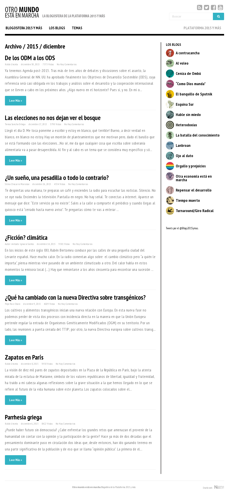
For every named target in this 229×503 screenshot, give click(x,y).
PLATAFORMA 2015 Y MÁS (202, 27)
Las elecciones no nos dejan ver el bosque (53, 118)
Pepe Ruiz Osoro (12, 303)
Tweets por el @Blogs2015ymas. (182, 228)
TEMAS (77, 27)
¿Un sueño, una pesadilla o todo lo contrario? (57, 177)
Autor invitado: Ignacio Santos (19, 244)
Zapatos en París (24, 357)
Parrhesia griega (23, 417)
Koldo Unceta (11, 64)
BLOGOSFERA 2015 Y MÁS (24, 27)
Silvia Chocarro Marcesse (17, 184)
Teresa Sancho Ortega (15, 124)
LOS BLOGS (57, 27)
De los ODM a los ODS (30, 58)
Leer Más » (15, 101)
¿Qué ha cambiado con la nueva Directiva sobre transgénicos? (75, 297)
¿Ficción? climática (26, 237)
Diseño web (213, 487)
